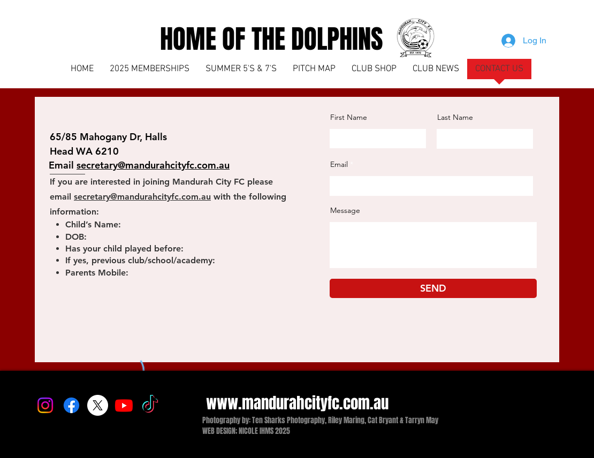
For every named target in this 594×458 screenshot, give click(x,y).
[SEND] (433, 288)
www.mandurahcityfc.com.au (297, 403)
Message (345, 210)
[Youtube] (123, 405)
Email (339, 164)
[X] (97, 405)
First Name (348, 117)
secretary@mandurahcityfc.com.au (142, 197)
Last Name (455, 117)
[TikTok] (150, 405)
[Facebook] (71, 405)
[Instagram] (45, 405)
